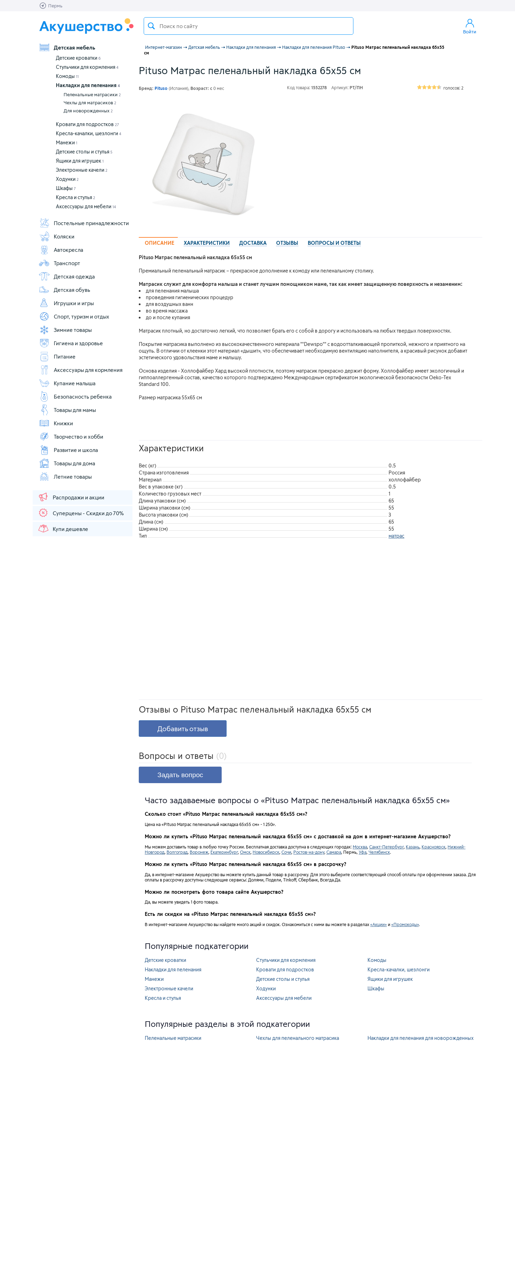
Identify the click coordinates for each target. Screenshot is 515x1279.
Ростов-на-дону (308, 852)
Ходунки (67, 179)
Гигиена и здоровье (71, 343)
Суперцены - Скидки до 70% (81, 512)
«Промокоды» (405, 924)
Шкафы (66, 188)
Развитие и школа (68, 449)
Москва (360, 846)
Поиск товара (151, 26)
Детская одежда (67, 276)
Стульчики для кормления (87, 67)
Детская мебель (67, 47)
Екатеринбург (224, 852)
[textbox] (248, 26)
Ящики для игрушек (80, 161)
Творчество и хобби (71, 436)
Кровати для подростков (87, 124)
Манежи (66, 142)
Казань (412, 846)
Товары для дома (67, 463)
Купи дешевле (63, 528)
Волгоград (177, 852)
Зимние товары (65, 329)
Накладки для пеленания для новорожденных (420, 1038)
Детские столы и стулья (84, 152)
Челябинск (379, 852)
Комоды (67, 76)
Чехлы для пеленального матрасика (297, 1038)
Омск (245, 852)
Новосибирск (266, 852)
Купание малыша (67, 383)
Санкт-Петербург (386, 846)
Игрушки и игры (66, 303)
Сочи (286, 852)
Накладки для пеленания (88, 85)
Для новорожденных (88, 110)
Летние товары (65, 476)
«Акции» (378, 924)
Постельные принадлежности (84, 223)
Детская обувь (64, 289)
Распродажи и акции (71, 497)
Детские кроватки (78, 58)
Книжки (56, 423)
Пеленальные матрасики (92, 94)
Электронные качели (81, 170)
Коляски (56, 236)
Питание (57, 356)
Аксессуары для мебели (86, 206)
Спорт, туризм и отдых (74, 316)
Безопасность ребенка (75, 396)
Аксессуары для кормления (81, 369)
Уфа (362, 852)
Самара (333, 852)
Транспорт (59, 263)
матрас (396, 536)
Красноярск (433, 846)
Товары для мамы (67, 409)
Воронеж (199, 852)
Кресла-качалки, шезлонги (88, 133)
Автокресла (61, 249)
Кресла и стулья (75, 197)
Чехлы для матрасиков (90, 102)
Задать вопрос (180, 775)
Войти (469, 26)
